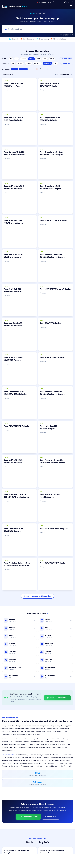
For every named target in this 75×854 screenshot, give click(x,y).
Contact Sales (50, 817)
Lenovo (23, 58)
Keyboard (37, 63)
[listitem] (19, 94)
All (11, 58)
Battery (20, 63)
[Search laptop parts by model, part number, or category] (35, 29)
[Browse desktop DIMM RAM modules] (55, 676)
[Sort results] (66, 74)
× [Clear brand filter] (16, 69)
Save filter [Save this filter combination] (43, 69)
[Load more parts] (37, 596)
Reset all (34, 69)
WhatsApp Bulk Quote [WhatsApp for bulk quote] (28, 817)
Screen (28, 63)
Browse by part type (37, 613)
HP (16, 58)
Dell (38, 58)
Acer (31, 58)
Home (32, 14)
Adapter (47, 63)
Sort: (56, 74)
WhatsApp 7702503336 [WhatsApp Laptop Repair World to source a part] (57, 698)
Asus (44, 58)
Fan (55, 63)
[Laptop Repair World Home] (14, 6)
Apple (52, 58)
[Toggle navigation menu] (71, 6)
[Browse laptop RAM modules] (19, 676)
